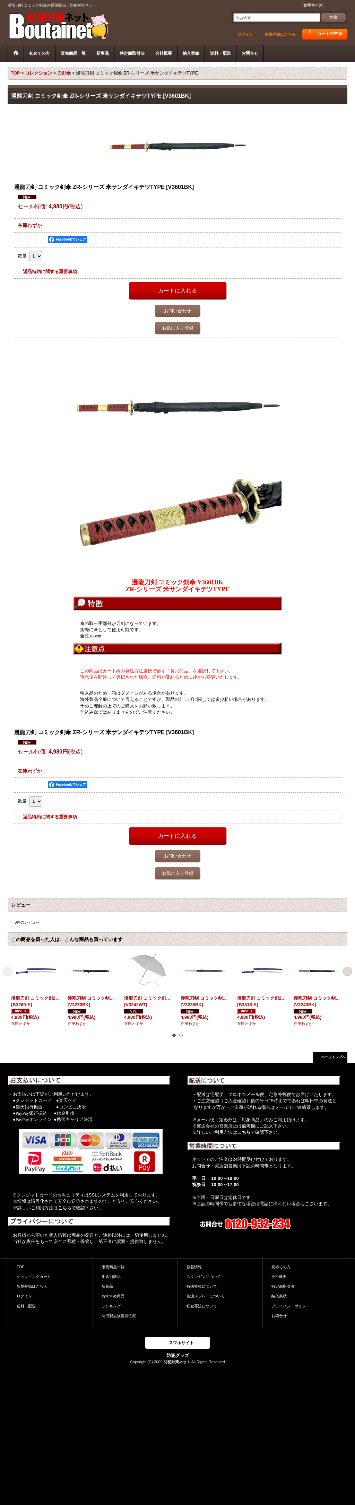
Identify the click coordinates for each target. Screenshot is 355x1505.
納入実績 (279, 1296)
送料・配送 (26, 1306)
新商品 (107, 1286)
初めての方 (281, 1267)
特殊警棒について (202, 1286)
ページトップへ (333, 1057)
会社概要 (279, 1277)
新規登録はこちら (280, 34)
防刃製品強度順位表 (119, 1316)
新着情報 (194, 1267)
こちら (64, 1207)
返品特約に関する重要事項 (50, 271)
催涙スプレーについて (206, 1296)
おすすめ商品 (113, 1296)
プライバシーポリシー (290, 1306)
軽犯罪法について (202, 1306)
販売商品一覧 (113, 1267)
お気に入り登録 (177, 328)
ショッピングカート (34, 1277)
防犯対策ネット (177, 1362)
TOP (21, 1267)
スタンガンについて (204, 1277)
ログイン (245, 34)
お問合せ (279, 1316)
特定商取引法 (282, 1286)
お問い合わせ (177, 310)
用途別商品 (111, 1277)
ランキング (111, 1306)
